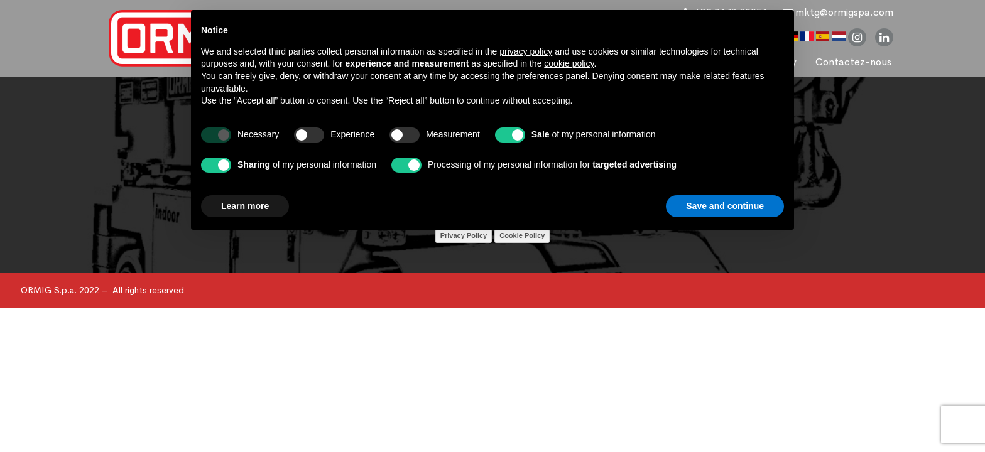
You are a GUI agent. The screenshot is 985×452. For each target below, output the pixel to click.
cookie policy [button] (569, 63)
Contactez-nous (853, 61)
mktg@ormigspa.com (838, 12)
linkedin (884, 37)
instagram (857, 37)
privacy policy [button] (525, 51)
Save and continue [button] (725, 206)
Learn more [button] (245, 206)
